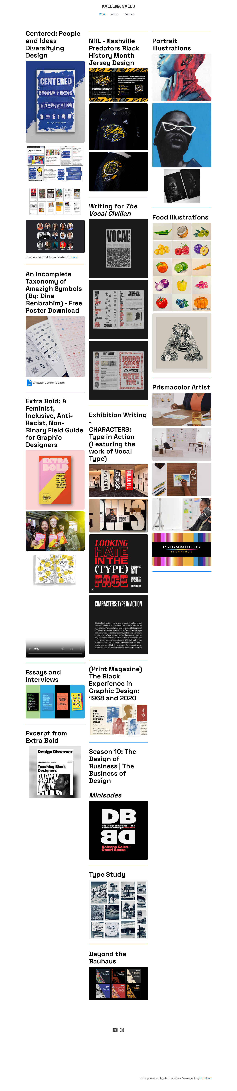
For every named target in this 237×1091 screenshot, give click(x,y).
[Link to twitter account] (115, 1029)
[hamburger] (10, 6)
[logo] (118, 6)
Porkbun (206, 1078)
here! (74, 257)
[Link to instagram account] (122, 1029)
